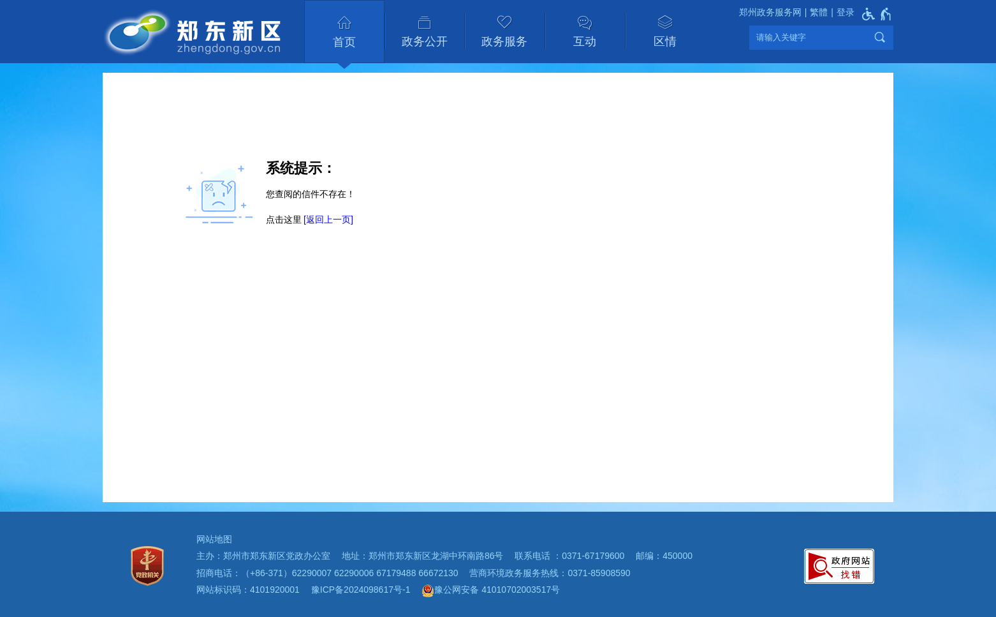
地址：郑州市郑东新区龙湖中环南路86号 (423, 556)
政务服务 (504, 41)
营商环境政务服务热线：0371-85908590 (549, 573)
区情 (665, 41)
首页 (344, 42)
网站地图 (214, 539)
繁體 (819, 12)
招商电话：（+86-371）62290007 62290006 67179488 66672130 (327, 573)
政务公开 (425, 41)
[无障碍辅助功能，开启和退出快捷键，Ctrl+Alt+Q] (877, 14)
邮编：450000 (664, 556)
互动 (584, 41)
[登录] (841, 12)
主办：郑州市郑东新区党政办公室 (263, 556)
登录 (845, 12)
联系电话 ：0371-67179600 (569, 556)
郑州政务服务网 (770, 12)
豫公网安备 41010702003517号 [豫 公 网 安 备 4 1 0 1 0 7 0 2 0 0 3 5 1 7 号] (490, 590)
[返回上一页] (328, 219)
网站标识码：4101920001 (248, 589)
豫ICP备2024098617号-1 (361, 589)
